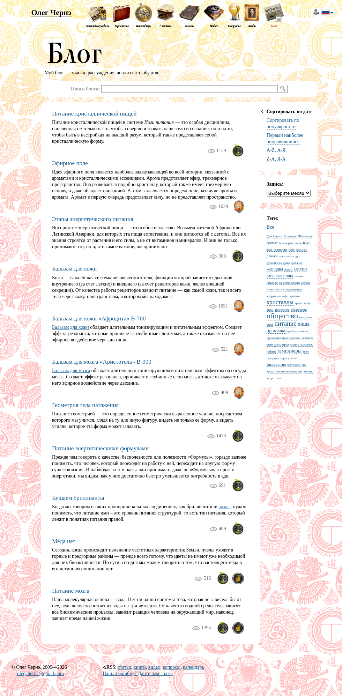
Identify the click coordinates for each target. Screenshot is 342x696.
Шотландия (305, 236)
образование (299, 309)
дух (297, 256)
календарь (193, 667)
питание (286, 323)
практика (276, 330)
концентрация (292, 289)
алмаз (225, 506)
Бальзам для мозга (71, 370)
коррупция (274, 296)
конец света (274, 289)
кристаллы (280, 302)
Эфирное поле (70, 163)
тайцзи (271, 351)
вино (298, 243)
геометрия (280, 249)
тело (306, 351)
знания (298, 276)
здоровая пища (280, 275)
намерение (282, 309)
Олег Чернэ (51, 12)
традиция (273, 358)
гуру (292, 249)
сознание (306, 344)
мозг (270, 309)
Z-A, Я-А (276, 159)
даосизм (301, 249)
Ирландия (290, 236)
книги (140, 667)
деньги (272, 256)
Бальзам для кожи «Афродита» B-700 (99, 318)
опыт (270, 324)
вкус (306, 242)
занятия (300, 269)
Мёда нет (63, 541)
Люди (252, 26)
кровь (298, 303)
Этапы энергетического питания (92, 219)
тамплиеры (289, 351)
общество (282, 315)
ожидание (305, 317)
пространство (291, 338)
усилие (292, 358)
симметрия (281, 344)
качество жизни (289, 282)
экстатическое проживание (284, 371)
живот (288, 269)
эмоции (308, 371)
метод (307, 303)
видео (154, 667)
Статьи (165, 26)
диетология (286, 256)
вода (270, 249)
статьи (124, 667)
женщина (275, 269)
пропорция (274, 338)
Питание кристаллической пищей (94, 113)
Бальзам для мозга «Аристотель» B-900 (101, 361)
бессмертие (286, 243)
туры (283, 358)
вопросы (171, 667)
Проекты (121, 26)
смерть (294, 344)
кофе (285, 296)
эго (304, 364)
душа (286, 263)
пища (304, 324)
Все (270, 227)
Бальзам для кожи (74, 268)
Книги (189, 26)
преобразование (297, 331)
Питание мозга (70, 590)
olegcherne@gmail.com (40, 673)
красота (294, 296)
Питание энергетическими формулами (100, 448)
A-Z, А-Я (276, 150)
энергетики (274, 378)
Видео (213, 26)
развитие (307, 338)
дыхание (297, 263)
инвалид (272, 282)
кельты (305, 282)
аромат (272, 242)
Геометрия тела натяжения (85, 405)
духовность (274, 263)
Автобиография (97, 26)
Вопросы (234, 26)
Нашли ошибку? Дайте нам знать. (138, 673)
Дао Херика (274, 236)
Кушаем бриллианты (78, 498)
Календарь (143, 26)
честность (293, 364)
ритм (270, 344)
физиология (276, 364)
